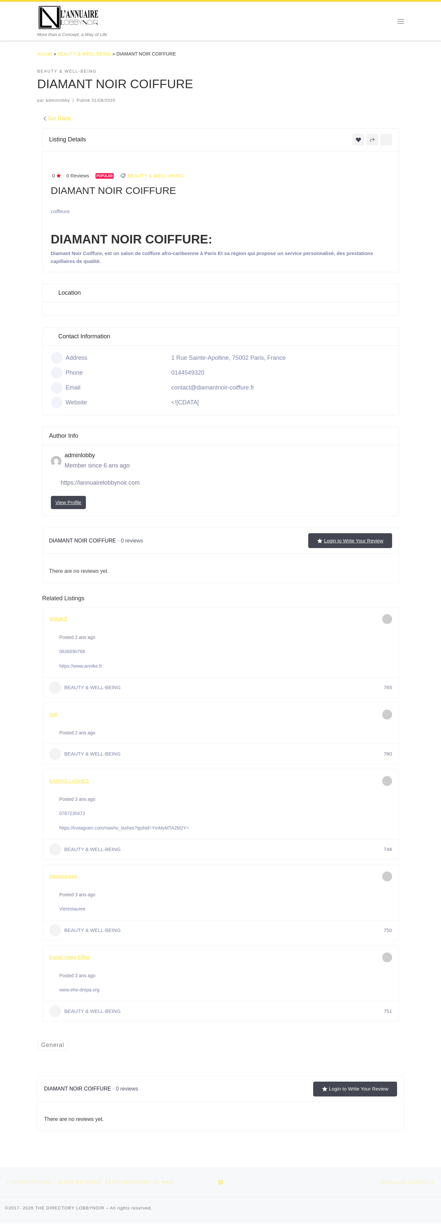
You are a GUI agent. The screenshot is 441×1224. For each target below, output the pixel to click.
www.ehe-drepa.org (79, 989)
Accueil (45, 53)
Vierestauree (63, 876)
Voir (53, 714)
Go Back (56, 118)
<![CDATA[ (185, 402)
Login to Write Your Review (350, 541)
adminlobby (58, 100)
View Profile (68, 502)
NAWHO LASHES (69, 781)
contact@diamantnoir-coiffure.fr (212, 387)
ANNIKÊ (58, 618)
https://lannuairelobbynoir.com (100, 482)
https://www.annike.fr (80, 666)
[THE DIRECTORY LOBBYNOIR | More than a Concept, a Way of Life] (68, 16)
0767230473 (72, 813)
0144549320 (187, 372)
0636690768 (72, 651)
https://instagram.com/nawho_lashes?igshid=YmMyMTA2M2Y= (124, 828)
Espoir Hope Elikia (69, 957)
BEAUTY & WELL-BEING (84, 53)
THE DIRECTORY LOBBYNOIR (69, 1208)
